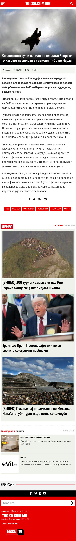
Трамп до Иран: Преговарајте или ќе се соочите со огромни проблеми (31, 348)
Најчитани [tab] (70, 225)
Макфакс (6, 70)
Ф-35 (7, 208)
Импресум (5, 511)
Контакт (25, 511)
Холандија (28, 208)
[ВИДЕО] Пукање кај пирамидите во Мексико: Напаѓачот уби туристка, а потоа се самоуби (37, 411)
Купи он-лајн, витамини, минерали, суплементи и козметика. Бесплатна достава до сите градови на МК (46, 463)
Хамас (67, 208)
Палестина (42, 208)
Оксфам (16, 208)
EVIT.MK (23, 457)
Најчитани (7, 484)
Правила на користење (10, 523)
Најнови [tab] (59, 225)
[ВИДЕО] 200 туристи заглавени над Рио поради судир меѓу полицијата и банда (32, 284)
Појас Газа (56, 208)
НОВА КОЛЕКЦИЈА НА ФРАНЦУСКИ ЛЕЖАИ (35, 437)
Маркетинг (15, 511)
